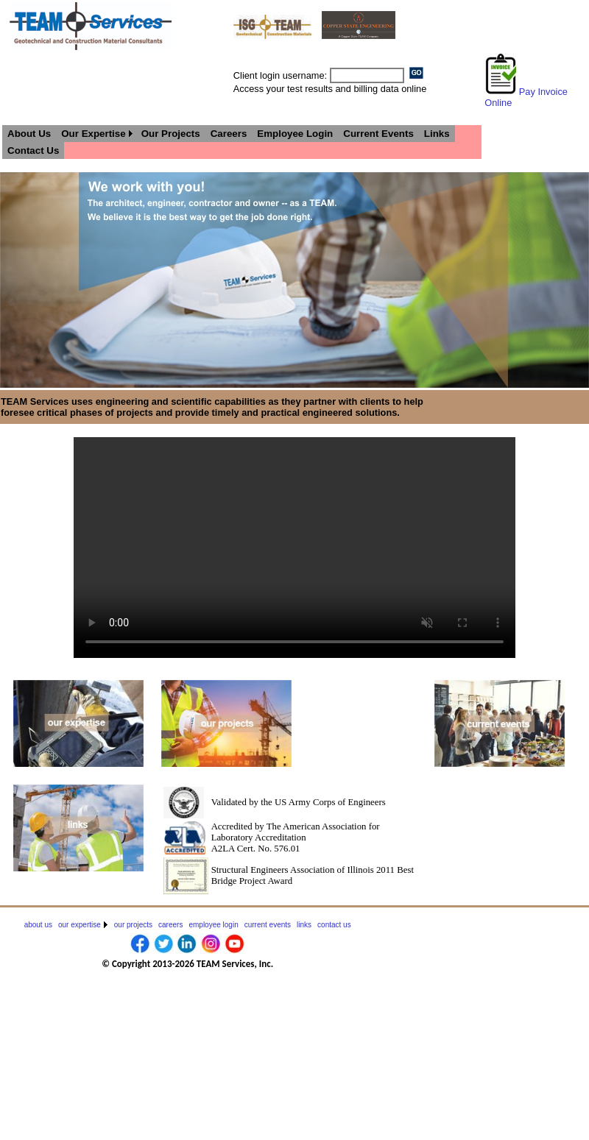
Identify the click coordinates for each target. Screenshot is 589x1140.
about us (38, 925)
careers (170, 925)
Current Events (378, 133)
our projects (133, 925)
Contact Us (33, 150)
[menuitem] (29, 133)
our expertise (79, 925)
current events (267, 925)
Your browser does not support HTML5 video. (294, 547)
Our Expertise (93, 133)
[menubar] (242, 142)
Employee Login (295, 133)
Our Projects (170, 133)
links (304, 925)
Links (437, 133)
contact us (334, 925)
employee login (213, 925)
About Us (29, 133)
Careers (229, 133)
